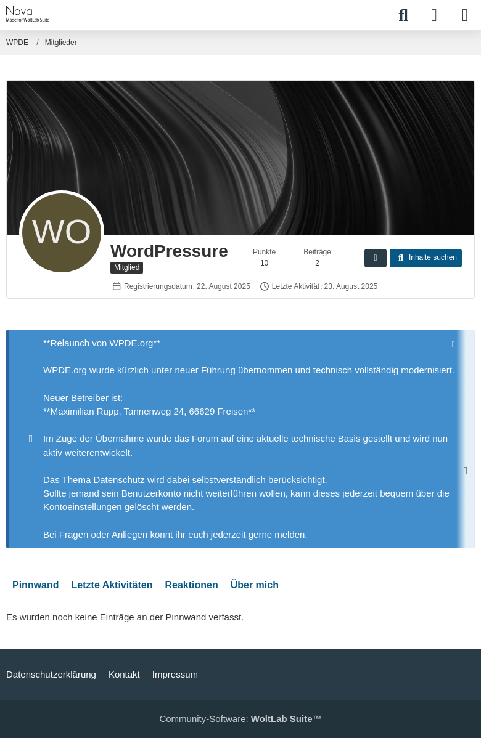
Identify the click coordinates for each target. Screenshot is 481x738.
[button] (375, 258)
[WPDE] (28, 13)
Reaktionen (191, 585)
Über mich (255, 585)
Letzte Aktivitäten (112, 585)
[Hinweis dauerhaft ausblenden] (454, 343)
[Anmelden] (434, 15)
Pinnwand (35, 585)
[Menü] (465, 15)
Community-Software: (240, 718)
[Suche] (403, 15)
